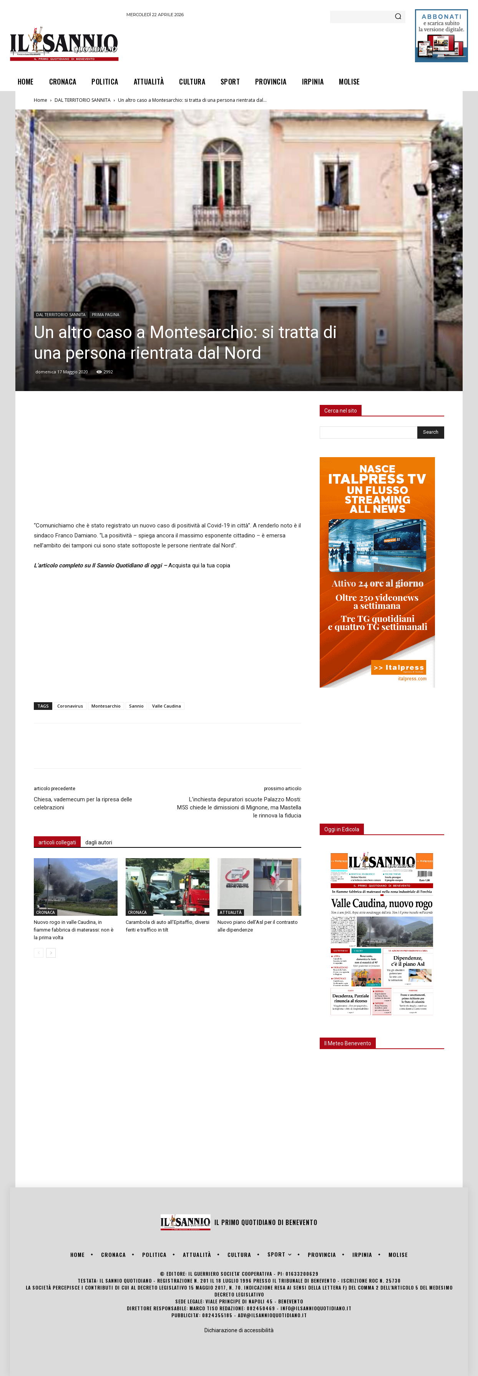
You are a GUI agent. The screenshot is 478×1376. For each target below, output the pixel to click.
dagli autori (98, 842)
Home (40, 100)
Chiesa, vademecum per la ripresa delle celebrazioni (83, 803)
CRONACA (45, 912)
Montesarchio (106, 706)
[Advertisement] (266, 43)
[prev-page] (38, 953)
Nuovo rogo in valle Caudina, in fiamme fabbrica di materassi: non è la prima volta (73, 929)
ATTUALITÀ (231, 912)
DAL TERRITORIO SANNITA (83, 100)
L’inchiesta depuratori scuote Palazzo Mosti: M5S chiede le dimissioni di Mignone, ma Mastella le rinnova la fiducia (239, 807)
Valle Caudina (166, 706)
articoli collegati (57, 842)
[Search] (398, 17)
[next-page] (51, 953)
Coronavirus (70, 706)
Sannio (136, 706)
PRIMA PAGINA (105, 314)
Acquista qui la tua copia (199, 565)
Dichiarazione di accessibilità (239, 1330)
